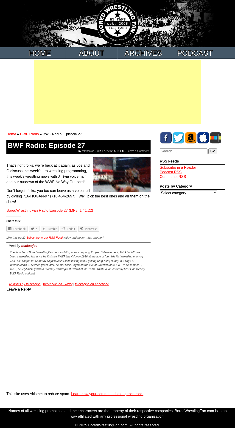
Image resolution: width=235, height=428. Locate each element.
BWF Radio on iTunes (203, 137)
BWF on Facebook (166, 137)
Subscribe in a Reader (178, 167)
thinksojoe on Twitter (57, 284)
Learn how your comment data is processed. (107, 394)
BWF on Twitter (178, 137)
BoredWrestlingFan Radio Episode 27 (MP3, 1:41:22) (49, 210)
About (91, 53)
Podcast (195, 53)
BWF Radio (29, 134)
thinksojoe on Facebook (92, 284)
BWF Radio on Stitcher (215, 137)
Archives (143, 53)
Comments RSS (173, 177)
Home (40, 53)
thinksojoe (88, 151)
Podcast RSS (171, 172)
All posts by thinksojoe (25, 284)
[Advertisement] (117, 92)
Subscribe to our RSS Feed (44, 237)
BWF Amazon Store (190, 137)
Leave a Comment (138, 151)
